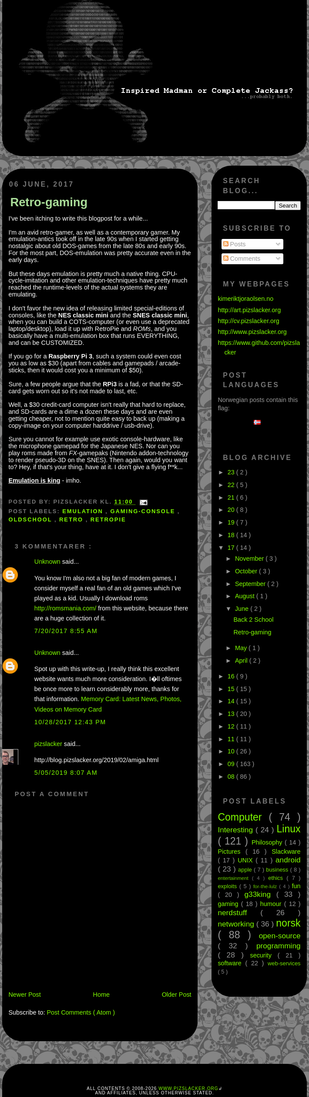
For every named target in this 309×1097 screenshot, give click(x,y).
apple (246, 869)
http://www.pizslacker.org (252, 331)
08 (232, 776)
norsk (288, 923)
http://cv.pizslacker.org (248, 320)
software (231, 963)
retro (72, 519)
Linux (289, 829)
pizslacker (49, 743)
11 (232, 739)
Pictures (231, 851)
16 (232, 676)
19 (232, 522)
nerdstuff (239, 912)
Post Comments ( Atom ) (81, 1012)
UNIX (246, 860)
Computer (243, 817)
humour (272, 903)
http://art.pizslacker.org (249, 310)
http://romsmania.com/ (65, 608)
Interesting (236, 829)
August (245, 596)
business (278, 869)
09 (232, 763)
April (242, 660)
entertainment (235, 878)
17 (232, 547)
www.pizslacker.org (188, 1088)
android (288, 859)
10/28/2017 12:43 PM (70, 722)
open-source (280, 935)
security (263, 955)
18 (232, 534)
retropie (108, 519)
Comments (242, 258)
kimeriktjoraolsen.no (245, 298)
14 (232, 701)
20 (232, 509)
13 (232, 713)
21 (232, 497)
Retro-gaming (48, 202)
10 (232, 751)
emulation (83, 511)
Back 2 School (253, 619)
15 (232, 688)
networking (237, 924)
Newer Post (24, 994)
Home (101, 994)
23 (232, 472)
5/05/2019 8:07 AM (65, 772)
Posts (234, 244)
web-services (284, 963)
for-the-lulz (266, 886)
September (251, 583)
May (242, 647)
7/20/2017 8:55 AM (65, 630)
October (247, 571)
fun (296, 885)
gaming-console (143, 511)
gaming (229, 903)
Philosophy (268, 842)
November (250, 558)
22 (232, 484)
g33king (260, 894)
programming (278, 945)
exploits (228, 886)
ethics (277, 878)
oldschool (31, 519)
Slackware (286, 851)
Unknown (48, 561)
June (242, 608)
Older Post (176, 994)
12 (232, 726)
